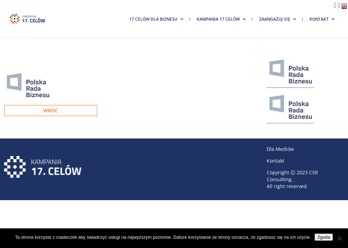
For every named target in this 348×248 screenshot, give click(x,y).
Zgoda (323, 237)
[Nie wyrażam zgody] (339, 238)
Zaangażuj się (274, 19)
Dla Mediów (280, 149)
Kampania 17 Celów (218, 19)
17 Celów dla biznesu (153, 19)
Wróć (50, 110)
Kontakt (319, 19)
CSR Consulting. (292, 176)
